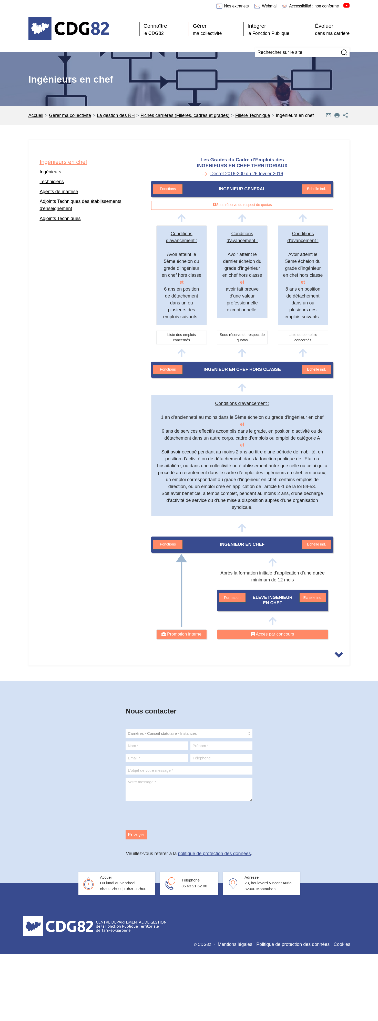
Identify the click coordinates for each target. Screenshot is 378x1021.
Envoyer (136, 834)
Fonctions (168, 189)
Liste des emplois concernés (181, 337)
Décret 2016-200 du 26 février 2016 (246, 173)
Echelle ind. (316, 189)
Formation (232, 598)
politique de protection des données (214, 853)
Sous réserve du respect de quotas (242, 337)
